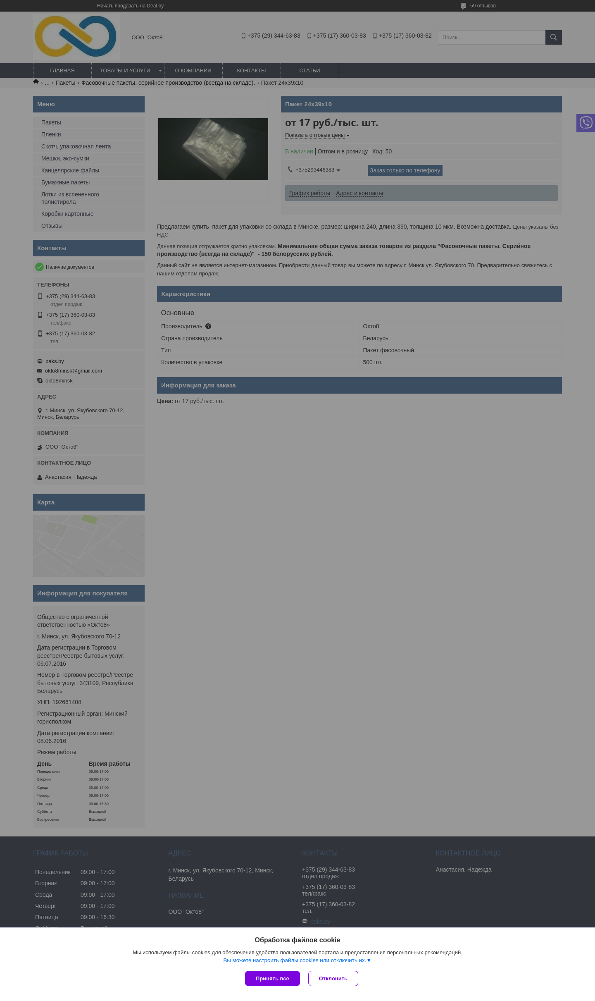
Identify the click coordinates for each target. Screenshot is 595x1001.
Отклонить (333, 978)
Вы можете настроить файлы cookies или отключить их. (294, 960)
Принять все (272, 978)
